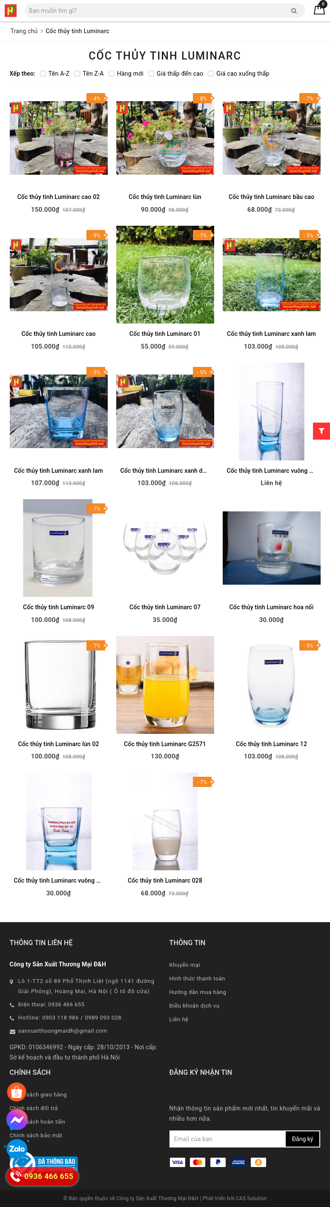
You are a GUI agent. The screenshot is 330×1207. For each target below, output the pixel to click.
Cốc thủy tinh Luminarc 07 (165, 607)
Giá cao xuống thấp (238, 73)
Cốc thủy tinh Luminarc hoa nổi (272, 607)
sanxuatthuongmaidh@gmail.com (62, 1031)
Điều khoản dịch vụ (194, 1006)
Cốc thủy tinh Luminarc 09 (58, 607)
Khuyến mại (184, 965)
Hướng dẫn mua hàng (198, 992)
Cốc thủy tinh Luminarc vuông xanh (61, 880)
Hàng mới (125, 73)
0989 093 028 (103, 1017)
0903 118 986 (60, 1017)
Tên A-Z (54, 73)
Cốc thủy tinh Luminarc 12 (271, 744)
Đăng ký (302, 1139)
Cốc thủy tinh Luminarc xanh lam (271, 333)
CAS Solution (251, 1198)
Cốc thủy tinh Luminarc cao (59, 333)
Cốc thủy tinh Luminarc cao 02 (58, 196)
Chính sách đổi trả (34, 1108)
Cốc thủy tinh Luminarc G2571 (165, 744)
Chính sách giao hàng (38, 1094)
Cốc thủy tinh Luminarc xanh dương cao (174, 470)
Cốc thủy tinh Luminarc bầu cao (271, 196)
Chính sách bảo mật (36, 1135)
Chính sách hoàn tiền (38, 1122)
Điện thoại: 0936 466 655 (51, 1004)
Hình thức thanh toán (197, 978)
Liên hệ (179, 1019)
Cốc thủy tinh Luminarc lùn (165, 196)
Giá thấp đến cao (175, 73)
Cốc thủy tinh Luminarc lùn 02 (58, 744)
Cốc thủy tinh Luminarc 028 (165, 880)
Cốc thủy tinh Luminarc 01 (165, 333)
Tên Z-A (88, 73)
